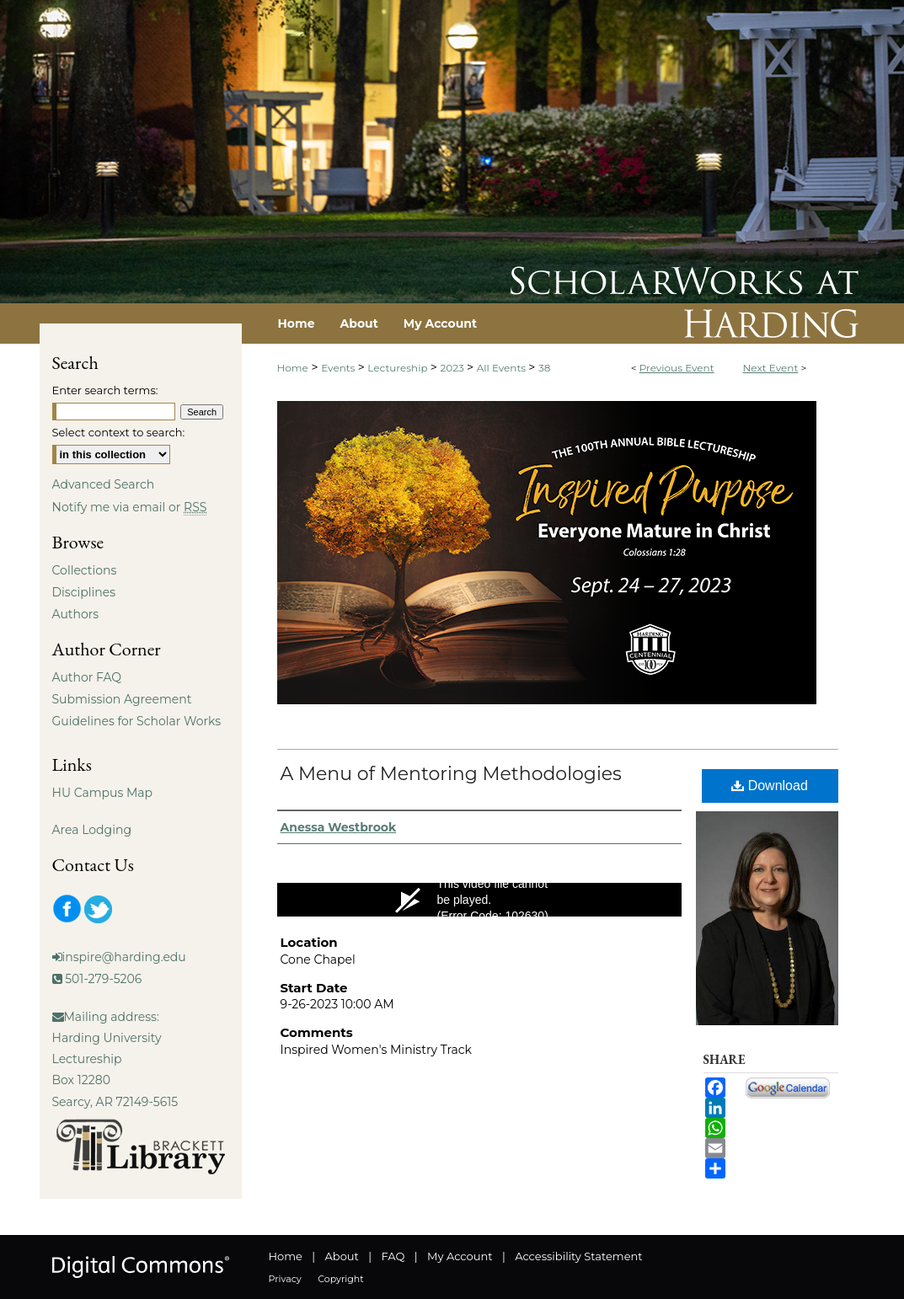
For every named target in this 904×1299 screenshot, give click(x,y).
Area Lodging (91, 829)
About (342, 1256)
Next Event (771, 367)
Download (769, 785)
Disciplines (83, 592)
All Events (503, 367)
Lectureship (398, 367)
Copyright (340, 1279)
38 (544, 367)
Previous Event (676, 367)
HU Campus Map (102, 792)
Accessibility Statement (578, 1256)
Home (292, 367)
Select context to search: (118, 432)
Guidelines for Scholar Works (137, 721)
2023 (453, 367)
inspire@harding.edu (124, 957)
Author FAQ (87, 677)
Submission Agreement (122, 699)
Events (339, 367)
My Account (459, 1256)
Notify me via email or (129, 507)
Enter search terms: (105, 390)
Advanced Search (103, 484)
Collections (84, 570)
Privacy (285, 1279)
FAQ (392, 1256)
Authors (75, 614)
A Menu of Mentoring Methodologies (451, 773)
